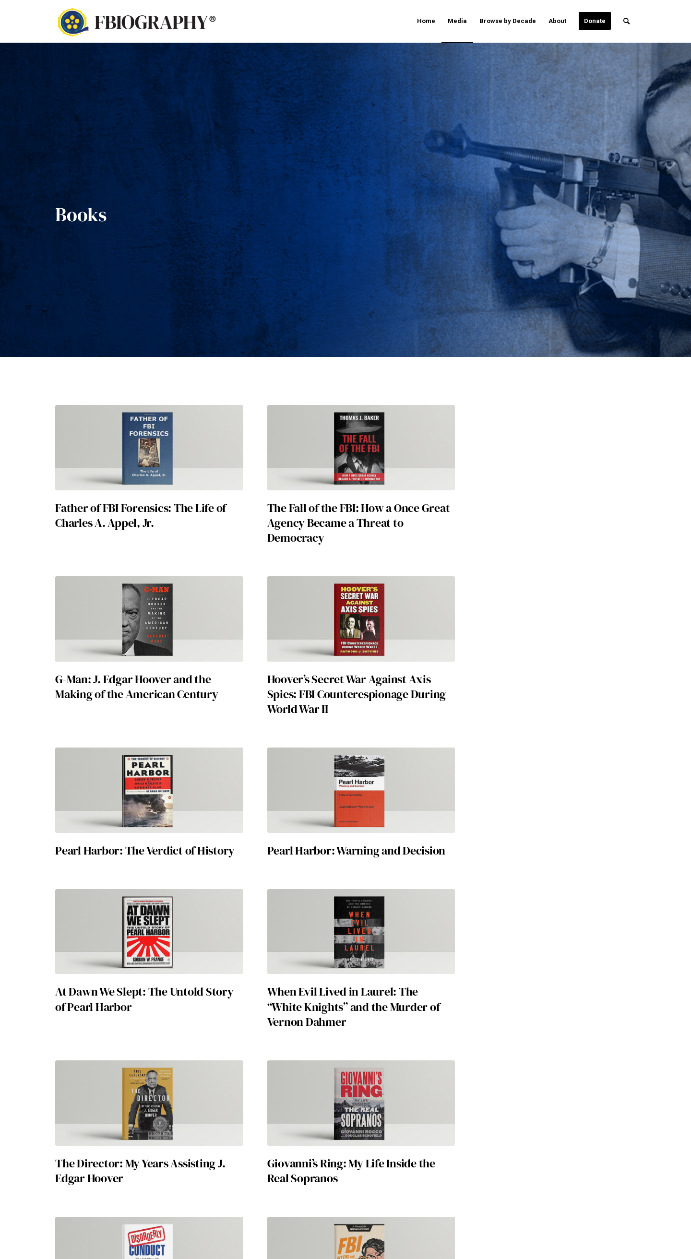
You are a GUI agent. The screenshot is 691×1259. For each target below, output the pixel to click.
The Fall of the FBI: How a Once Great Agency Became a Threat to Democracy (358, 523)
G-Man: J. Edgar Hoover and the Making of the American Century (136, 686)
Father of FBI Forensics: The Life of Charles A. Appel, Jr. (140, 515)
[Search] (626, 21)
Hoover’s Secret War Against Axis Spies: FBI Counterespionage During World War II (356, 694)
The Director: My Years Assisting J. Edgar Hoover (140, 1170)
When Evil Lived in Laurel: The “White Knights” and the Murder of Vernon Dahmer (353, 1006)
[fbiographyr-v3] (141, 22)
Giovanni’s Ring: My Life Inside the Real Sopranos (351, 1170)
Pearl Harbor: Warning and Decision (356, 850)
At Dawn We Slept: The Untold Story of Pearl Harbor (144, 999)
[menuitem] (426, 21)
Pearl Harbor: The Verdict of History (145, 850)
